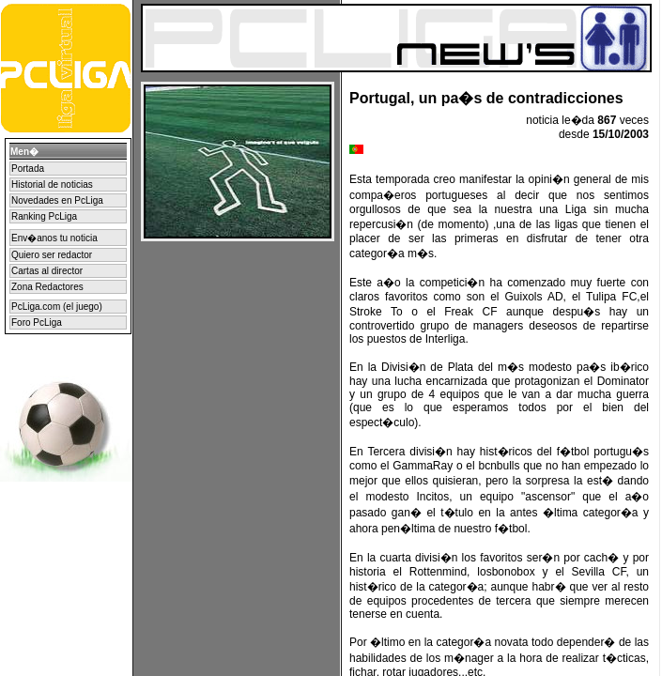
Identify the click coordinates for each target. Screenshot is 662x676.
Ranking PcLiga (44, 216)
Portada (27, 168)
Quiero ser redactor (51, 255)
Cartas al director (47, 271)
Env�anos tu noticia (54, 238)
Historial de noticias (52, 184)
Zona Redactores (47, 287)
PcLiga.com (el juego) (56, 306)
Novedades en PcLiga (57, 200)
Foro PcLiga (36, 322)
